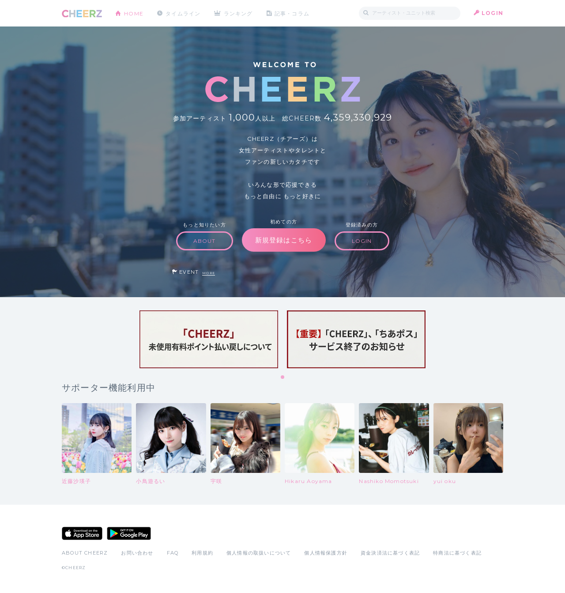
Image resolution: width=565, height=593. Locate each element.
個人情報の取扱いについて (258, 553)
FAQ (173, 553)
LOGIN (492, 13)
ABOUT (204, 241)
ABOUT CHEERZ (85, 553)
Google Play (129, 533)
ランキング (238, 13)
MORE (208, 273)
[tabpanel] (208, 339)
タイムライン (183, 13)
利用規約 (202, 553)
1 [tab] (283, 377)
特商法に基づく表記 (457, 553)
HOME (133, 13)
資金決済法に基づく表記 (390, 553)
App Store (82, 533)
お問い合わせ (137, 553)
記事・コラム (292, 13)
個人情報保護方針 (325, 553)
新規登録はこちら (284, 240)
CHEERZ (82, 13)
